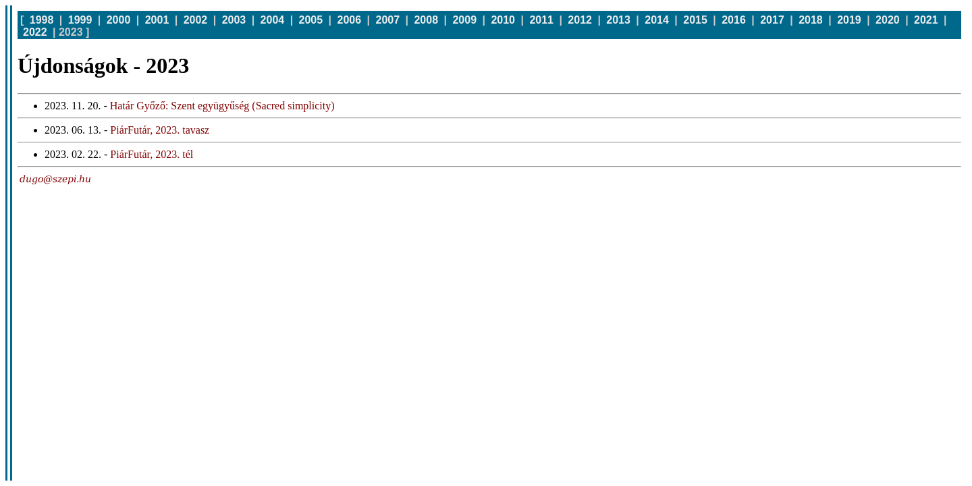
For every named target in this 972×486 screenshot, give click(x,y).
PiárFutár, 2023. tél (151, 154)
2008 (426, 20)
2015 (695, 20)
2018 (811, 20)
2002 (196, 20)
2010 (503, 20)
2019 (849, 20)
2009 (464, 20)
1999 (80, 20)
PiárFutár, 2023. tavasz (159, 130)
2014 (657, 20)
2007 (388, 20)
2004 (273, 20)
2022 (35, 32)
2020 (887, 20)
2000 (119, 20)
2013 (618, 20)
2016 (734, 20)
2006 (350, 20)
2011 (541, 20)
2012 (580, 20)
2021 (926, 20)
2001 (157, 20)
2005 (311, 20)
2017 (772, 20)
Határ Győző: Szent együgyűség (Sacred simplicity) (222, 105)
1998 (42, 20)
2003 (234, 20)
